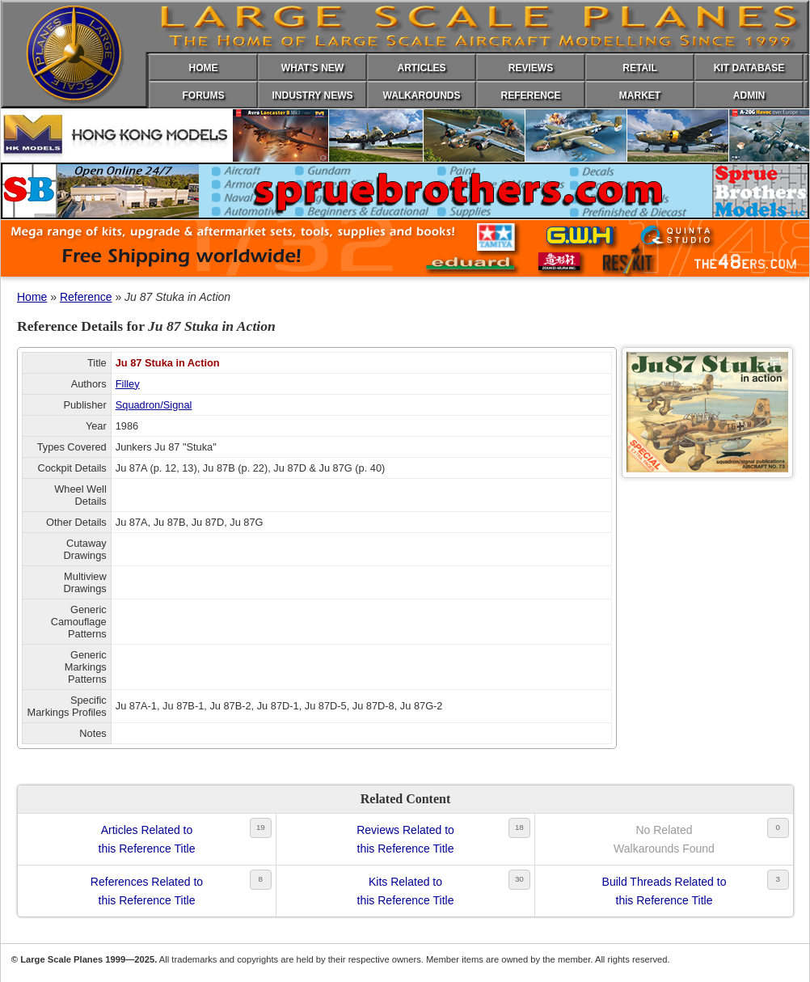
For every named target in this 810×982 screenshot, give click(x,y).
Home (32, 296)
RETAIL (639, 68)
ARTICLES (422, 68)
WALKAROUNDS (422, 95)
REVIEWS (530, 68)
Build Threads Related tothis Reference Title (664, 890)
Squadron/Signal (154, 405)
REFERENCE (530, 95)
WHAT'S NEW (312, 68)
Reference (86, 296)
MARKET (639, 95)
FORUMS (204, 95)
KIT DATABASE (749, 68)
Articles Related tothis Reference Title (147, 838)
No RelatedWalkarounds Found (664, 838)
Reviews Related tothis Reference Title (405, 838)
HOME (203, 68)
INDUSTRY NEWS (312, 95)
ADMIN (749, 95)
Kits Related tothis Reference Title (405, 890)
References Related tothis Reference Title (147, 890)
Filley (128, 384)
